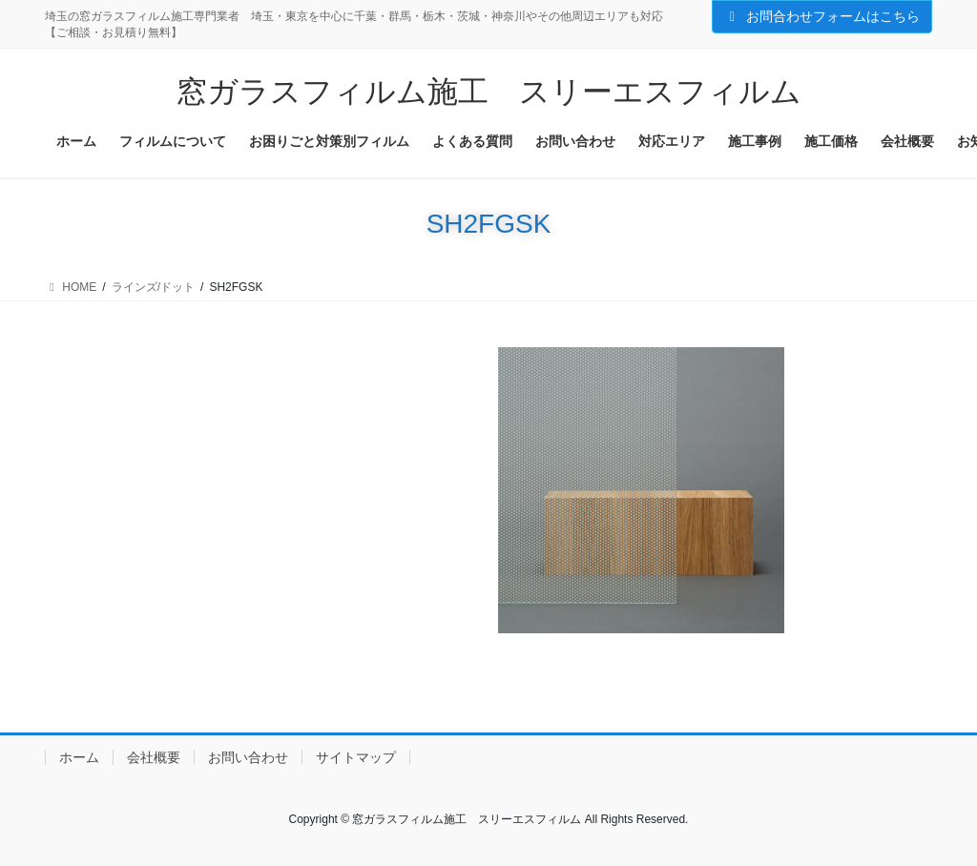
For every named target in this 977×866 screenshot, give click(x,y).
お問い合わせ (248, 757)
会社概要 (153, 757)
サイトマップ (356, 757)
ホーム (79, 757)
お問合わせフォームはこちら (822, 16)
